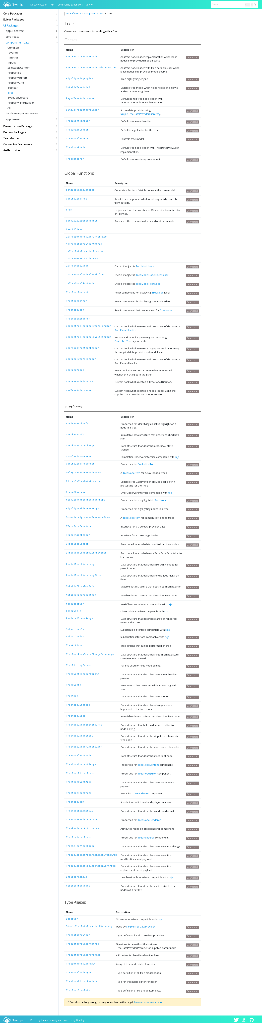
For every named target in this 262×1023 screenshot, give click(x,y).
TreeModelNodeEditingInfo (84, 723)
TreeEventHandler (78, 120)
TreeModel (73, 694)
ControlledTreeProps (80, 462)
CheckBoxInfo (75, 433)
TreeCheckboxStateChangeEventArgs (90, 652)
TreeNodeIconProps (79, 791)
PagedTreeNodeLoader (80, 98)
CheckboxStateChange (80, 444)
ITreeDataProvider (79, 525)
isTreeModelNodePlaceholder (85, 273)
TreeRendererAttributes (82, 826)
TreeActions (74, 643)
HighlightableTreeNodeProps (85, 498)
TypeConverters (18, 98)
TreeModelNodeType (79, 970)
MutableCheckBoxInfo (80, 584)
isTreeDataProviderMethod (84, 243)
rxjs (177, 455)
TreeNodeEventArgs (79, 780)
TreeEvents (73, 683)
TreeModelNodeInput (79, 733)
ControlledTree (76, 197)
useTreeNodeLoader (79, 389)
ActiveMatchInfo (77, 422)
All (9, 108)
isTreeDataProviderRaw (82, 257)
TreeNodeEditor (76, 300)
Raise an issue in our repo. (148, 1000)
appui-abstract (15, 31)
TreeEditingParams (79, 663)
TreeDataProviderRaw (80, 961)
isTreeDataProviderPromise (85, 250)
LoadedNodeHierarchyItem (83, 573)
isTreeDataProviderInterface (86, 235)
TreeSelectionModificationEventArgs (91, 853)
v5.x (88, 4)
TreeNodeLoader (76, 147)
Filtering (13, 58)
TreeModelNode (145, 265)
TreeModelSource (77, 138)
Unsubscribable (76, 875)
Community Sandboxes (70, 4)
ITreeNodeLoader (77, 542)
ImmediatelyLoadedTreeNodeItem (88, 516)
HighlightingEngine (79, 78)
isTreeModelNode (77, 265)
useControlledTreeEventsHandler (88, 325)
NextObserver (75, 602)
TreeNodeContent (77, 291)
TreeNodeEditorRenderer (82, 979)
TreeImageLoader (77, 129)
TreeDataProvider (78, 933)
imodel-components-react (22, 113)
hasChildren (74, 228)
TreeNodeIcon (75, 309)
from (69, 209)
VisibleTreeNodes (78, 883)
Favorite (13, 52)
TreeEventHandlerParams (82, 672)
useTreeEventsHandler (81, 358)
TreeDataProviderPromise (83, 953)
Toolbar (13, 88)
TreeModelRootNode (148, 282)
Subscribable (75, 627)
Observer (72, 917)
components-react (17, 42)
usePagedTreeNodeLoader (82, 347)
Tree (11, 92)
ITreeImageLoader (78, 533)
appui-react (13, 119)
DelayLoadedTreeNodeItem (83, 471)
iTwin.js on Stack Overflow (244, 1018)
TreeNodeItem (131, 471)
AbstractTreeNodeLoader (82, 56)
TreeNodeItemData (78, 988)
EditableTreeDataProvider (84, 480)
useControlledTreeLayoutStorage (88, 336)
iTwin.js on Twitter (236, 1018)
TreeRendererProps (79, 835)
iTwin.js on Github (252, 1018)
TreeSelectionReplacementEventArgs (91, 864)
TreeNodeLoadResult (79, 809)
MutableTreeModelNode (81, 593)
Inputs (12, 62)
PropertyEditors (18, 78)
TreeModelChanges (78, 703)
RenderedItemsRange (79, 616)
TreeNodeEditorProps (80, 771)
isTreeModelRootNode (80, 282)
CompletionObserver (79, 455)
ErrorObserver (76, 491)
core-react (12, 36)
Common (13, 48)
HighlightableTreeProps (82, 507)
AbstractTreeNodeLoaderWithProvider (91, 67)
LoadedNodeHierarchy (80, 562)
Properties (14, 72)
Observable (73, 609)
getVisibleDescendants (82, 219)
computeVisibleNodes (80, 189)
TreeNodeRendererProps (82, 817)
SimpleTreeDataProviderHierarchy (140, 113)
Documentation (38, 4)
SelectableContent (19, 68)
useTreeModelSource (79, 380)
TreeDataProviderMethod (82, 942)
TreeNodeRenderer (78, 317)
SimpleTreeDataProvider (82, 109)
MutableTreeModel (78, 87)
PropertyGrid (16, 82)
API (52, 4)
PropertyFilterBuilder (21, 102)
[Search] (234, 4)
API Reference (74, 13)
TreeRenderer (75, 158)
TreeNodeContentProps (81, 762)
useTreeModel (75, 369)
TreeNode (158, 291)
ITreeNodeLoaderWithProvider (86, 551)
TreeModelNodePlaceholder (152, 274)
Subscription (75, 634)
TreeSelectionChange (80, 844)
